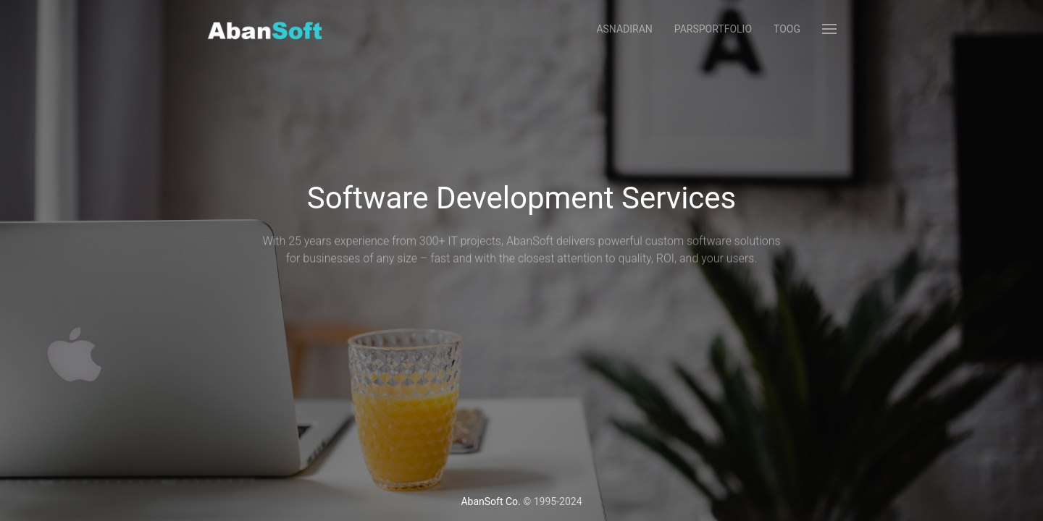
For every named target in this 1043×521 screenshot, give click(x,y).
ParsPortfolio (713, 29)
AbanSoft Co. (490, 501)
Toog (787, 29)
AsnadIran (624, 29)
